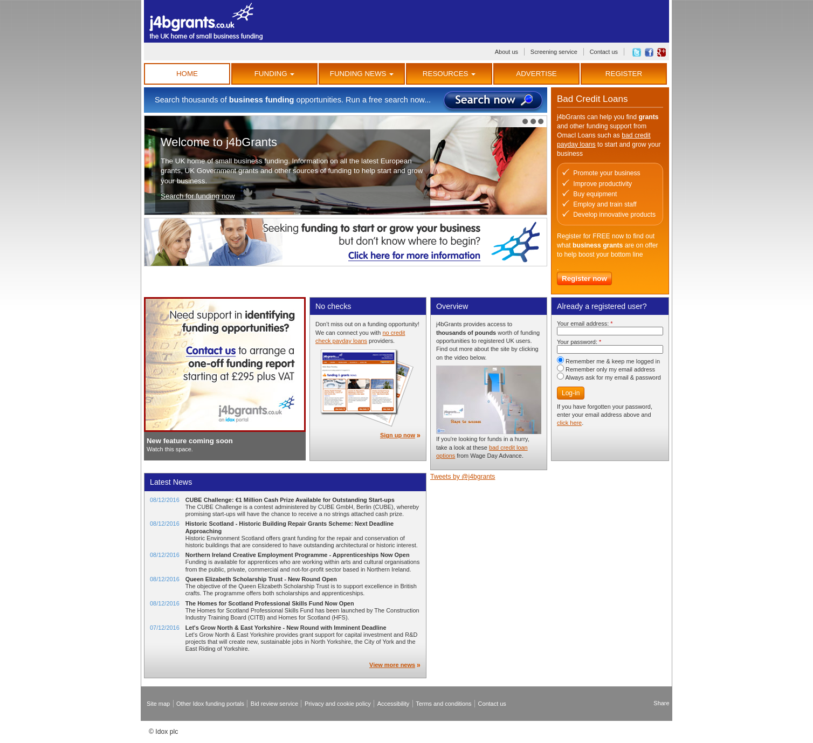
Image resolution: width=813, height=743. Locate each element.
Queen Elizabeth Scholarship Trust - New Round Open (261, 579)
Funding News (362, 74)
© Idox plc (163, 731)
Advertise (536, 74)
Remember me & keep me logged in (608, 361)
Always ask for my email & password (609, 377)
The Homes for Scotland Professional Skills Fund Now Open (269, 603)
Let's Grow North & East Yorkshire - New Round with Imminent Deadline (286, 627)
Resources (449, 74)
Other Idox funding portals (210, 703)
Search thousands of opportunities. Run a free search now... (293, 99)
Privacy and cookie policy (338, 703)
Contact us (604, 52)
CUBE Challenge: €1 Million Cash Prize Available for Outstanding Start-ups (290, 500)
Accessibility (393, 703)
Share (661, 703)
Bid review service (274, 703)
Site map (158, 703)
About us (506, 52)
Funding (274, 74)
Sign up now (397, 435)
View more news (392, 665)
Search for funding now (198, 196)
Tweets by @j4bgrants (462, 476)
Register (623, 74)
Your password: (579, 342)
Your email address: (585, 323)
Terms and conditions (443, 703)
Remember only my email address (606, 369)
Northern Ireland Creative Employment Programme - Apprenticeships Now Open (297, 555)
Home (187, 74)
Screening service (553, 52)
